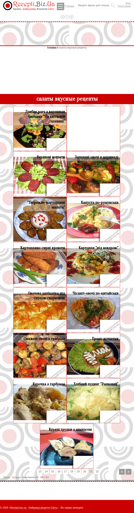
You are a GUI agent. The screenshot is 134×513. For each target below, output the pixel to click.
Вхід (128, 3)
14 (46, 471)
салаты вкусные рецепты (73, 47)
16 (59, 471)
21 (91, 471)
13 (39, 471)
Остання (16, 477)
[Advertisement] (67, 34)
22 (97, 471)
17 (65, 471)
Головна (51, 47)
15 (52, 471)
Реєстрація (124, 6)
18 (71, 471)
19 (78, 471)
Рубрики (65, 6)
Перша (6, 477)
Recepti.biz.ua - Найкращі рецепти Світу (33, 507)
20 (84, 471)
